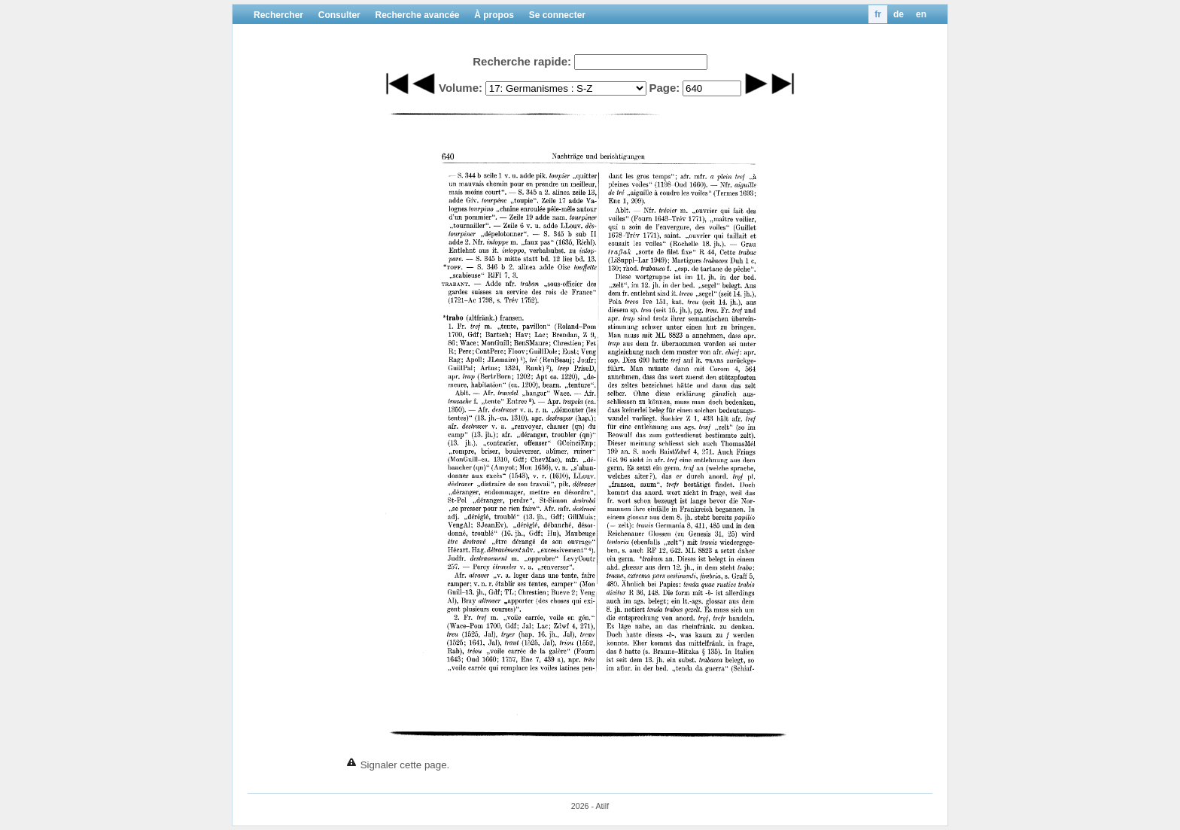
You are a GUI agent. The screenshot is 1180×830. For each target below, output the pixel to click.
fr (877, 14)
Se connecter (557, 15)
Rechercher (278, 15)
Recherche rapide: (522, 61)
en (921, 14)
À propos (494, 15)
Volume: (460, 87)
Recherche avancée (417, 15)
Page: (664, 87)
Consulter (339, 15)
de (898, 14)
